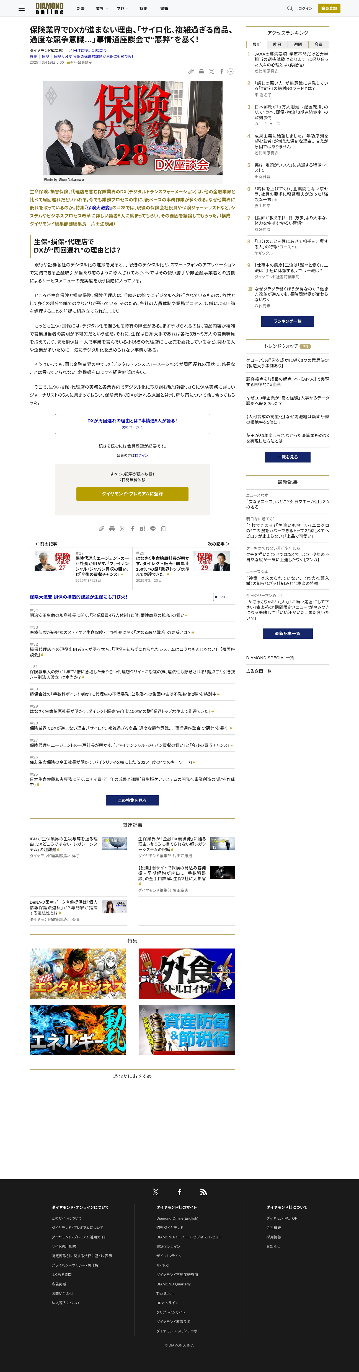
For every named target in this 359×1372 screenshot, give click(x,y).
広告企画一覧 (259, 671)
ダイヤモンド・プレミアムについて (78, 1228)
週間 (298, 44)
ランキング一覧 (288, 321)
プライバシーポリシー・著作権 (75, 1265)
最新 (256, 44)
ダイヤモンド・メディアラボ (177, 1331)
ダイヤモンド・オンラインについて (80, 1207)
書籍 (176, 10)
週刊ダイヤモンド (170, 1228)
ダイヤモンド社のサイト (176, 1207)
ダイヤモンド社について (287, 1207)
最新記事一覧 (288, 633)
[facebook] (180, 1193)
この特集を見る (132, 800)
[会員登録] (318, 9)
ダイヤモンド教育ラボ (173, 1322)
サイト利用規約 (64, 1246)
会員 (318, 44)
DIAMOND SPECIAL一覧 (270, 657)
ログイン (294, 9)
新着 (92, 10)
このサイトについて (67, 1218)
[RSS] (204, 1193)
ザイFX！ (163, 1265)
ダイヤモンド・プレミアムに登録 (132, 494)
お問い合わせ (62, 1294)
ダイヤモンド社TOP (282, 1218)
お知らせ (273, 1246)
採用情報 (274, 1237)
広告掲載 (59, 1284)
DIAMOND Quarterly (173, 1284)
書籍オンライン (168, 1246)
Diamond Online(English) (177, 1218)
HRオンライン (167, 1303)
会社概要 (274, 1228)
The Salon (165, 1294)
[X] (156, 1193)
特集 (155, 10)
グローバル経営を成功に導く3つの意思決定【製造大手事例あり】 (287, 363)
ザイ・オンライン (169, 1256)
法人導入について (66, 1303)
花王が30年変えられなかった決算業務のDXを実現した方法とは (287, 438)
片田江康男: (88, 50)
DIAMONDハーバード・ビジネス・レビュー (189, 1237)
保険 (45, 56)
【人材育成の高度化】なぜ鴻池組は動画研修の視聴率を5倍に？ (287, 419)
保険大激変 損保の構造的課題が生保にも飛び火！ (93, 56)
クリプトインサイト (170, 1312)
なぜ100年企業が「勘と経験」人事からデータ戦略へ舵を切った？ (287, 401)
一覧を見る (287, 457)
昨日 (277, 44)
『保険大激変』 (98, 208)
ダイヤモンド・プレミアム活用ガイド (79, 1237)
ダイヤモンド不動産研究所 (177, 1275)
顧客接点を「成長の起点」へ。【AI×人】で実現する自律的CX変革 (287, 382)
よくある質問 (62, 1275)
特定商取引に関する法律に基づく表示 (82, 1256)
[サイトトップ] (55, 9)
